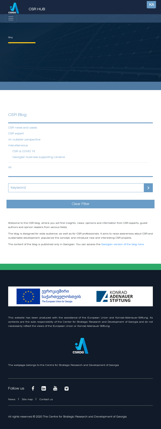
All (9, 167)
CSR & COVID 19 (23, 151)
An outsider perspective (24, 139)
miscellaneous (18, 145)
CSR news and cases (22, 127)
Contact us (46, 399)
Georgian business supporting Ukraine (38, 157)
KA (151, 5)
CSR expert (16, 133)
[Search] (76, 187)
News (12, 399)
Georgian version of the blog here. (122, 244)
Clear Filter (81, 204)
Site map (28, 399)
